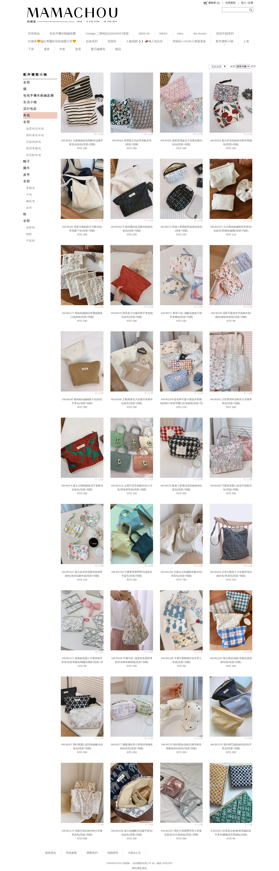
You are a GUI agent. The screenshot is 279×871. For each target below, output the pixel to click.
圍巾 (26, 168)
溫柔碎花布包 (35, 128)
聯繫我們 (92, 852)
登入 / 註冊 (247, 2)
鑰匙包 (30, 201)
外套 (62, 49)
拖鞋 (29, 234)
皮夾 (29, 207)
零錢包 (30, 187)
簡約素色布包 (35, 135)
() (211, 3)
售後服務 (71, 852)
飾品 (118, 49)
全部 (26, 82)
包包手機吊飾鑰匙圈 (63, 33)
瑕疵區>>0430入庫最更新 (189, 41)
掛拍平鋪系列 (225, 33)
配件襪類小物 (224, 41)
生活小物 (30, 102)
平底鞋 (30, 240)
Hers (180, 33)
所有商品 (34, 33)
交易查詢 (230, 2)
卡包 (29, 194)
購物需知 (50, 852)
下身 (31, 49)
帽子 (26, 161)
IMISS (163, 33)
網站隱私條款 (139, 868)
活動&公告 (134, 852)
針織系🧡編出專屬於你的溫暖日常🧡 (52, 41)
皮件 (26, 174)
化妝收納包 (33, 141)
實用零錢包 (33, 148)
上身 (246, 41)
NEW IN (144, 33)
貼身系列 (92, 41)
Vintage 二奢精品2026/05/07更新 (107, 33)
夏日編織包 (98, 49)
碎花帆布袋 (33, 154)
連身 (47, 49)
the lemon (199, 33)
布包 (26, 115)
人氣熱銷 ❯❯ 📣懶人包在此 (144, 41)
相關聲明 (112, 852)
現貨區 (112, 41)
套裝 (78, 49)
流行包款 (30, 108)
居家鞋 (30, 227)
